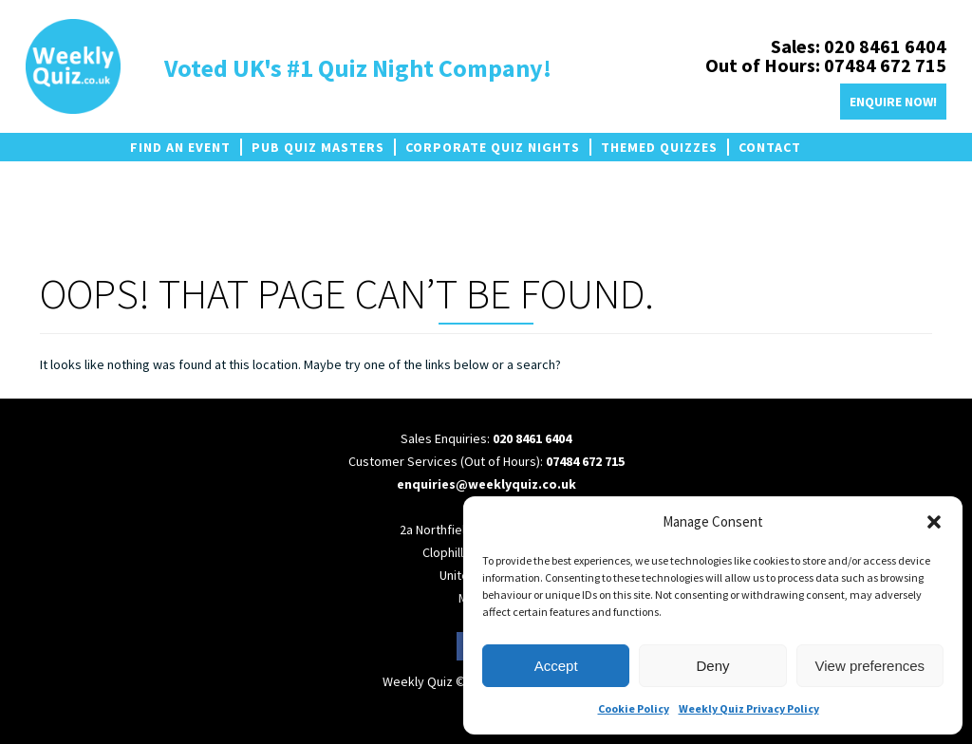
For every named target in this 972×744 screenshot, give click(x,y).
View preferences (870, 666)
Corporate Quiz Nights (492, 147)
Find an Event (180, 147)
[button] (934, 521)
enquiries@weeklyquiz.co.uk (486, 484)
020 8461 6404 (532, 438)
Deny (712, 666)
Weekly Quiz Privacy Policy (749, 708)
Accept (556, 666)
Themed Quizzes (659, 147)
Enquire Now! (893, 101)
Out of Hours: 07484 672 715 (825, 65)
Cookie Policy (633, 708)
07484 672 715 (585, 461)
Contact (769, 147)
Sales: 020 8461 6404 (858, 46)
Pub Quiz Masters (318, 147)
